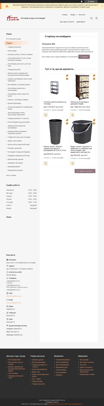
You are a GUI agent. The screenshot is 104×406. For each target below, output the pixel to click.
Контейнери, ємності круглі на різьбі (18, 95)
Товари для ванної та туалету (18, 118)
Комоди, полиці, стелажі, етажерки (20, 54)
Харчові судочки (38, 360)
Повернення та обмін (87, 374)
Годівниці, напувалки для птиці (19, 155)
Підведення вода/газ (15, 170)
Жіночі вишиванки (62, 362)
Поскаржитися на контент (56, 404)
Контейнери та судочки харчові (19, 84)
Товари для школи (14, 47)
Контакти (82, 15)
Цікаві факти (81, 22)
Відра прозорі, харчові (15, 159)
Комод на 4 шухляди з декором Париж (80, 103)
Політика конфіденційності (74, 404)
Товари (72, 15)
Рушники (85, 57)
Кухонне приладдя (14, 103)
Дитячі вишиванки (62, 365)
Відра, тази (36, 372)
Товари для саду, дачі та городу (19, 137)
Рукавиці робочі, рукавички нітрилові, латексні (17, 132)
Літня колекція (61, 370)
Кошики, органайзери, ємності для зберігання (20, 80)
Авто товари (11, 175)
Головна (64, 15)
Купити (45, 115)
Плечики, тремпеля (15, 148)
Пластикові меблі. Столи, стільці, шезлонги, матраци (19, 59)
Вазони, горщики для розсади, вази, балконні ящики (16, 369)
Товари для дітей (14, 69)
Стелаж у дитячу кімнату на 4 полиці (55, 103)
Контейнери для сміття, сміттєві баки (19, 65)
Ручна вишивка (61, 372)
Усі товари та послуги (84, 171)
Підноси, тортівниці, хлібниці (18, 100)
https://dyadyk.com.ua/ (13, 296)
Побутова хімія (37, 381)
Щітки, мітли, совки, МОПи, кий (18, 144)
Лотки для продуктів (39, 369)
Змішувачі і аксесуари (15, 163)
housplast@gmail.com (13, 303)
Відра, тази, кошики (15, 141)
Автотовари (12, 51)
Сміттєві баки (13, 373)
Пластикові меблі (14, 360)
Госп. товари (36, 379)
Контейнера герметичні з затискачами (17, 89)
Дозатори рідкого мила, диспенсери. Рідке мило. (16, 114)
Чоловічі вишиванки (63, 360)
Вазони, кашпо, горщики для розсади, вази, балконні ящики (18, 74)
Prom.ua (62, 400)
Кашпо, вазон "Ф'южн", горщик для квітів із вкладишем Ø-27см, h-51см (55, 148)
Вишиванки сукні (62, 367)
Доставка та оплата (67, 22)
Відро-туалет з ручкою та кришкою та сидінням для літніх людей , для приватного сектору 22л (81, 149)
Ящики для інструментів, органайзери (16, 127)
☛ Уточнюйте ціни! (13, 39)
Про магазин (84, 360)
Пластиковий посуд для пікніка (19, 122)
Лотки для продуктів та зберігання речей (20, 108)
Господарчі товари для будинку (19, 152)
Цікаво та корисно (86, 367)
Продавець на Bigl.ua (52, 402)
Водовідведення (14, 166)
